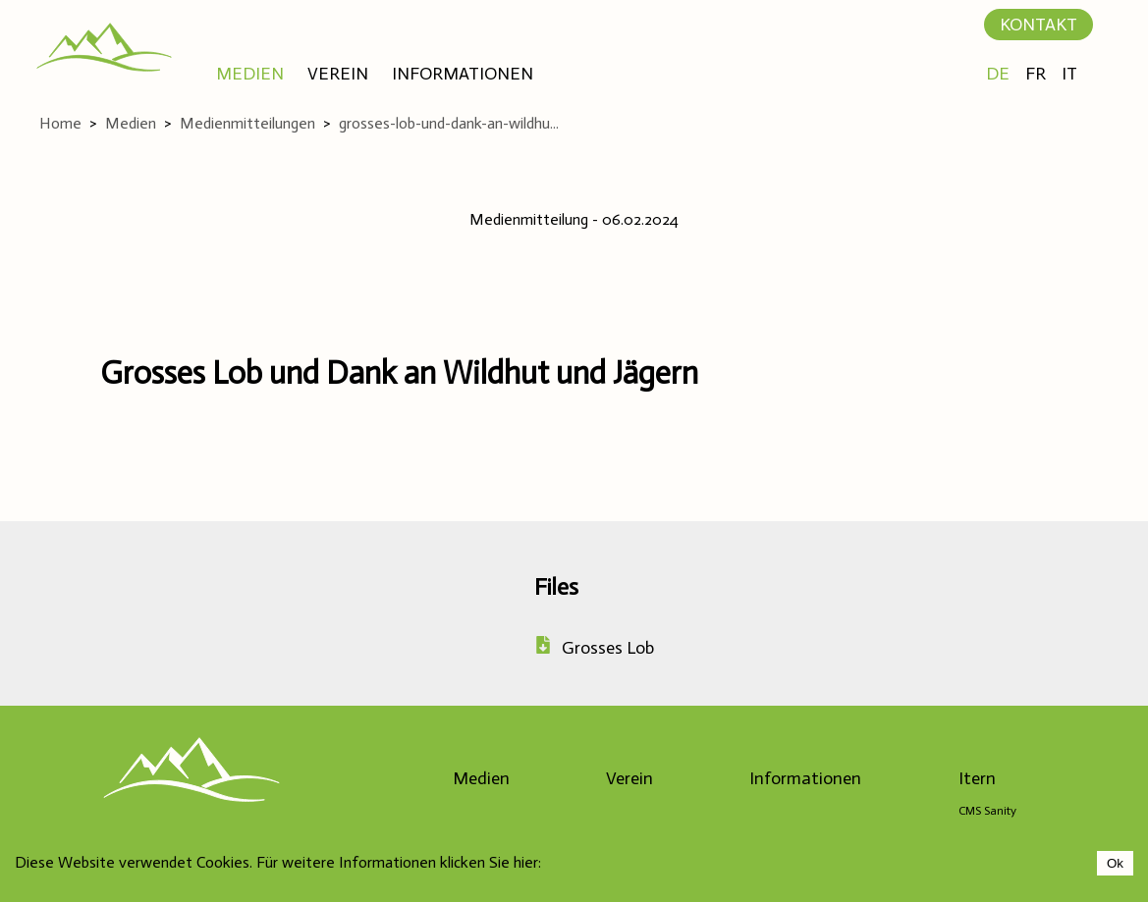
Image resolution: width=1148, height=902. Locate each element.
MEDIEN (250, 73)
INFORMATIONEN (462, 73)
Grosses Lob (594, 648)
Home (60, 123)
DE (998, 73)
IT (1069, 73)
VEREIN (337, 73)
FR (1035, 73)
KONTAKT (1038, 24)
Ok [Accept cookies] (1115, 863)
